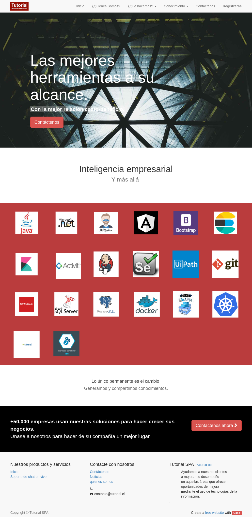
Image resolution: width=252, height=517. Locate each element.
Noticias (96, 477)
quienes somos (101, 482)
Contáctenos (46, 122)
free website (214, 513)
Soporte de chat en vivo (28, 477)
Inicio (14, 472)
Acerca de (204, 465)
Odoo (236, 512)
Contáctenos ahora (216, 425)
